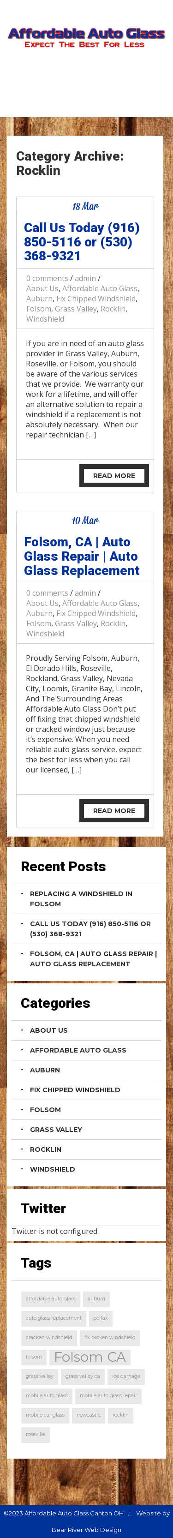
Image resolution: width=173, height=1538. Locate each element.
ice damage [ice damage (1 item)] (126, 1376)
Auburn (39, 298)
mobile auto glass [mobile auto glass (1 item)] (47, 1396)
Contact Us (131, 102)
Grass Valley (76, 309)
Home (74, 102)
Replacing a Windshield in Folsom (81, 899)
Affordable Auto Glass (99, 288)
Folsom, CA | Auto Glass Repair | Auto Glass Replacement (82, 556)
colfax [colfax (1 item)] (101, 1318)
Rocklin (113, 309)
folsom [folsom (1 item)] (34, 1357)
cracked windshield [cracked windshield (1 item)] (49, 1338)
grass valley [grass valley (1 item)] (40, 1376)
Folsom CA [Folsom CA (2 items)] (90, 1357)
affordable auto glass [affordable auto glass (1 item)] (51, 1299)
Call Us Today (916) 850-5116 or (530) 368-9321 (82, 242)
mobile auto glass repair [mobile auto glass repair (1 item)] (108, 1396)
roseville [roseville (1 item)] (35, 1434)
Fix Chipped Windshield (96, 298)
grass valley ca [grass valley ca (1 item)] (83, 1376)
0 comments (47, 278)
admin (85, 278)
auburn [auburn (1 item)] (96, 1299)
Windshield (45, 319)
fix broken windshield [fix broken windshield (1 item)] (110, 1338)
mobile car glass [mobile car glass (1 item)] (45, 1415)
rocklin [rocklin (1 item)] (121, 1415)
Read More (114, 476)
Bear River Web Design (86, 1529)
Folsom (38, 309)
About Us (42, 288)
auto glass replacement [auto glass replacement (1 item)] (54, 1318)
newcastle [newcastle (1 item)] (89, 1415)
